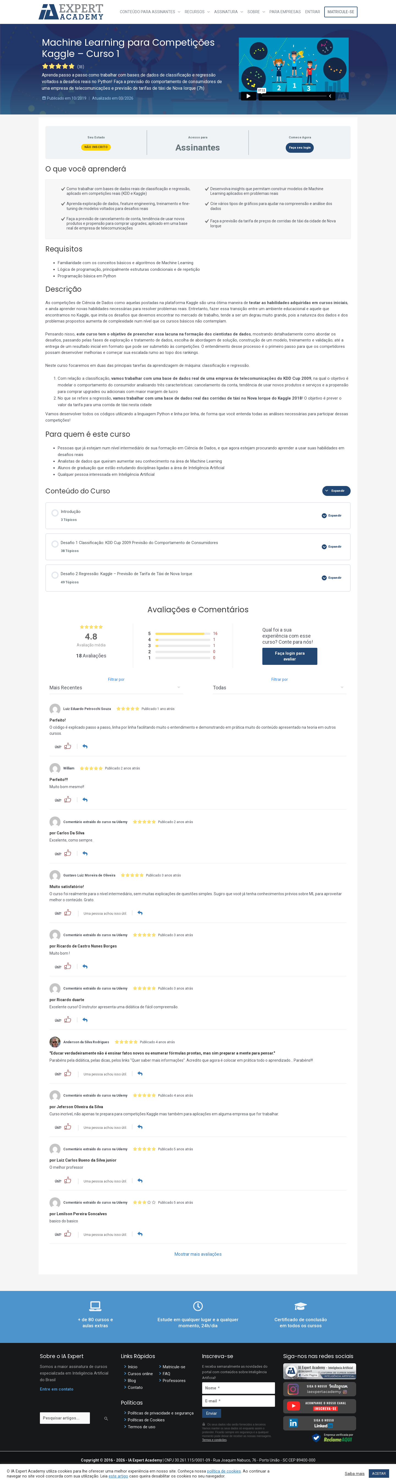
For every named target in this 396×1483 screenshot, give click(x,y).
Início (133, 1365)
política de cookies (224, 1471)
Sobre (254, 12)
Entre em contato (56, 1387)
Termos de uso (141, 1425)
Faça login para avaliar (290, 656)
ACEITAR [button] (379, 1473)
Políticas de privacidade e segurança (161, 1412)
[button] (67, 745)
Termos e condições (214, 1438)
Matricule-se (341, 12)
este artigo (118, 1476)
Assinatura (226, 12)
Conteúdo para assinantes (147, 12)
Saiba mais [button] (355, 1473)
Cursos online (140, 1372)
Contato (135, 1386)
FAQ (166, 1372)
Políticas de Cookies (146, 1418)
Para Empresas (285, 12)
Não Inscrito (96, 147)
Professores (174, 1379)
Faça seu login (300, 147)
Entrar (312, 12)
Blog (132, 1379)
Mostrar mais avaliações (198, 1253)
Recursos (195, 12)
